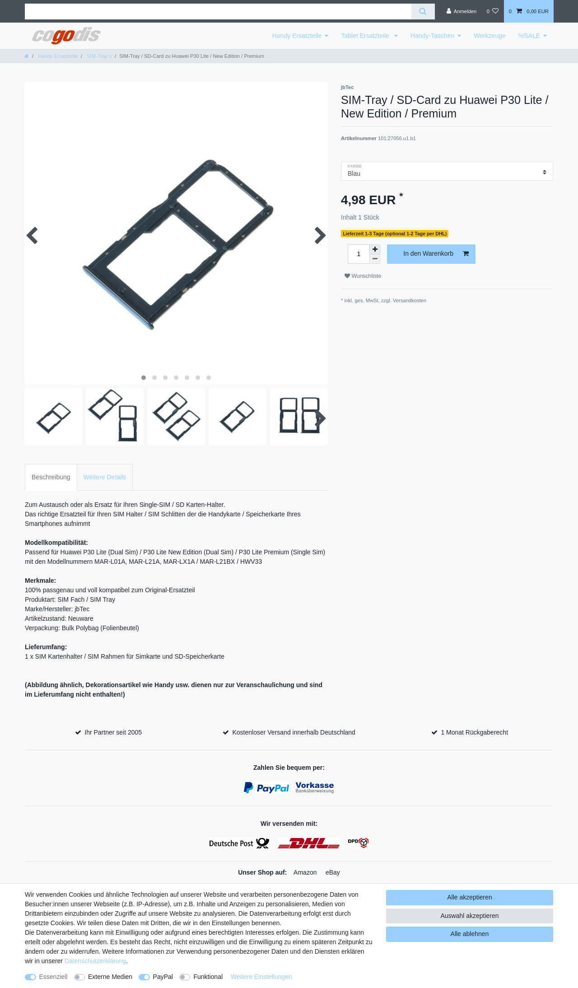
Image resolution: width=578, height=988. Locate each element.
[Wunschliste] (492, 11)
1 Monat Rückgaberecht (474, 732)
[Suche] (422, 11)
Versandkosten (409, 300)
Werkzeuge (490, 35)
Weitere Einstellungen (261, 976)
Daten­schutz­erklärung (95, 961)
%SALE (529, 35)
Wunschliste (363, 276)
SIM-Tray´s (98, 56)
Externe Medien (110, 976)
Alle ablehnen (470, 933)
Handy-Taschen (432, 35)
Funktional (208, 976)
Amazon (305, 872)
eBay (333, 872)
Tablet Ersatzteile (366, 35)
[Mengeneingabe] (358, 254)
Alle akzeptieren (469, 897)
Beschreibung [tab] (51, 477)
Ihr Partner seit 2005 (113, 732)
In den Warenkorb (436, 254)
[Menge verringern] (374, 259)
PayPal (163, 976)
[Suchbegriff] (218, 11)
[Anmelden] (462, 11)
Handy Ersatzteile (297, 35)
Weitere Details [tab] (105, 477)
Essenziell (53, 976)
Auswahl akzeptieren (469, 915)
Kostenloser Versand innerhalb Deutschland (293, 732)
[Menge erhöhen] (374, 249)
